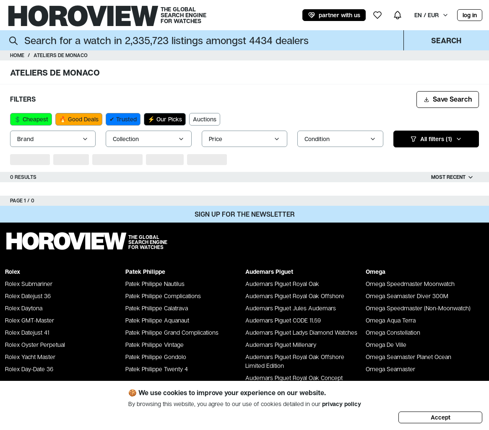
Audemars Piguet (269, 271)
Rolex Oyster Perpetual (35, 344)
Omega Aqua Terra (391, 320)
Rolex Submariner (28, 283)
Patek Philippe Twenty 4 (156, 368)
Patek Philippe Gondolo (155, 356)
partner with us (334, 15)
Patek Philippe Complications (163, 295)
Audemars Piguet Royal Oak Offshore (294, 295)
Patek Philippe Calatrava (156, 308)
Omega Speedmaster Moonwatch (410, 283)
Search (446, 40)
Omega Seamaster (390, 368)
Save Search (448, 99)
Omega (375, 271)
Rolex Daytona (23, 308)
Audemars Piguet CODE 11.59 (283, 320)
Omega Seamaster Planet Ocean (408, 356)
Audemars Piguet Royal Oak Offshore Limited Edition (294, 361)
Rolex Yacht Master (30, 356)
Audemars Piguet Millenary (280, 344)
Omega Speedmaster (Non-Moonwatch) (418, 308)
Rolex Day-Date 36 (29, 368)
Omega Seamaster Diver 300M (407, 295)
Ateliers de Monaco (61, 55)
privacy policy (341, 403)
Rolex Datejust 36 (28, 295)
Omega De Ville (386, 344)
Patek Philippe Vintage (154, 344)
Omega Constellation (393, 332)
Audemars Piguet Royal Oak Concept (294, 377)
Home (17, 55)
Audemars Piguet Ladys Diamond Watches (301, 332)
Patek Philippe (145, 271)
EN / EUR (431, 14)
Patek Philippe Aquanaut (157, 320)
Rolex (12, 271)
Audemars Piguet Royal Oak (282, 283)
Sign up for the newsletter (245, 214)
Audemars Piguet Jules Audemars (290, 308)
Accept (440, 417)
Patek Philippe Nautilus (155, 283)
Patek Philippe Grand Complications (171, 332)
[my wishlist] (377, 15)
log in (470, 14)
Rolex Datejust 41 (27, 332)
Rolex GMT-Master (29, 320)
